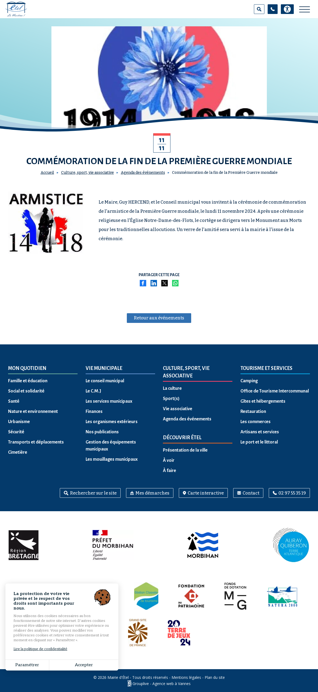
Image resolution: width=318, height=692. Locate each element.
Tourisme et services (266, 368)
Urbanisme (19, 421)
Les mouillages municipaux (112, 459)
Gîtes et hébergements (262, 401)
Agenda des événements (143, 172)
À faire (169, 470)
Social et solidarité (26, 391)
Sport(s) (171, 398)
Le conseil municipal (105, 381)
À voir (168, 460)
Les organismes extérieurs (112, 421)
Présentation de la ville (185, 450)
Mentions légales (186, 677)
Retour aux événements (159, 317)
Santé (13, 401)
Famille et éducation (27, 381)
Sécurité (16, 432)
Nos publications (102, 432)
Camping (249, 381)
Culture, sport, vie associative (87, 172)
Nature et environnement (33, 411)
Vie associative (177, 408)
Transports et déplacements (36, 442)
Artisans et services (259, 432)
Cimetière (17, 452)
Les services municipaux (109, 401)
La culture (172, 388)
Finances (94, 411)
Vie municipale (104, 368)
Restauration (253, 411)
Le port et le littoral (259, 442)
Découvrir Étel (182, 437)
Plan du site (215, 677)
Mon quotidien (27, 368)
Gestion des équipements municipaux (111, 446)
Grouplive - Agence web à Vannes (161, 683)
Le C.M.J (93, 391)
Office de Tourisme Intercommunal (274, 391)
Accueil (47, 172)
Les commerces (255, 421)
